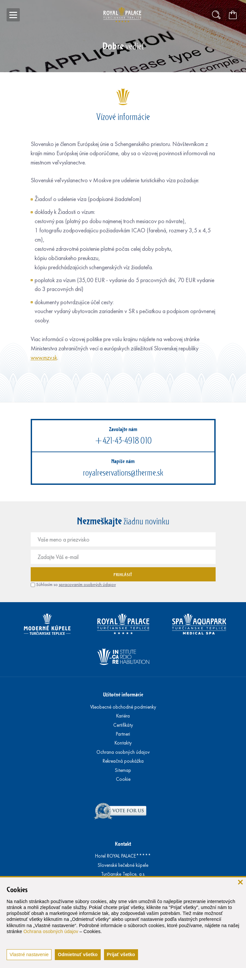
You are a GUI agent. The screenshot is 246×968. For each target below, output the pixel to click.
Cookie (123, 779)
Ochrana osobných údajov (50, 931)
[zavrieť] (240, 881)
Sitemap (123, 770)
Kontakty (123, 743)
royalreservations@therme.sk (123, 472)
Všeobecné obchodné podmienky (123, 707)
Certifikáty (123, 725)
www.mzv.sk (44, 357)
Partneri (123, 734)
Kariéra (123, 716)
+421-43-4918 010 (123, 440)
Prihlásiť (123, 574)
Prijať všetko (121, 954)
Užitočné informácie (123, 694)
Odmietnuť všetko (77, 954)
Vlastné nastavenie (29, 954)
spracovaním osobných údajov (87, 584)
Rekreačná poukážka (123, 761)
